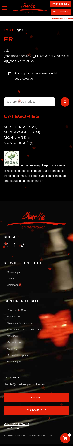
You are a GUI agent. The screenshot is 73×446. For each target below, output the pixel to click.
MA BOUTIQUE (36, 410)
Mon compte (14, 361)
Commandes (14, 284)
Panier (10, 278)
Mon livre (12, 348)
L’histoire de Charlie (18, 310)
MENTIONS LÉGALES (16, 424)
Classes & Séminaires (19, 323)
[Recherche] (65, 102)
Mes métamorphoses (18, 355)
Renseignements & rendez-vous (25, 329)
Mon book (12, 335)
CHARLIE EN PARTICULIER (21, 435)
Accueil (8, 30)
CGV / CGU (11, 428)
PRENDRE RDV (60, 4)
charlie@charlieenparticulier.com (25, 384)
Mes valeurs (13, 316)
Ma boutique (61, 11)
